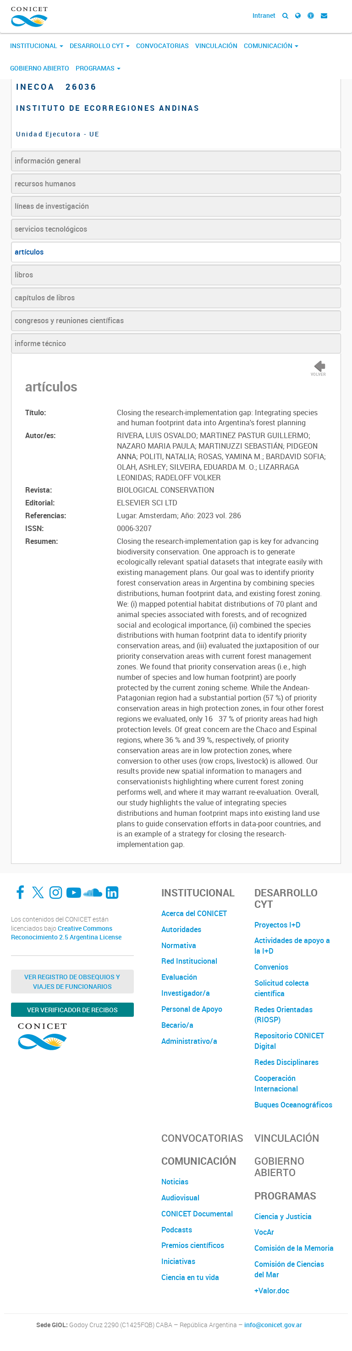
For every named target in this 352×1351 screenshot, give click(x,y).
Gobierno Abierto (39, 68)
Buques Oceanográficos (293, 1105)
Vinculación (216, 45)
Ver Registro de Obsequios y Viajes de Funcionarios (72, 981)
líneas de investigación (52, 206)
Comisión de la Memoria (294, 1248)
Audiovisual (180, 1198)
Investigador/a (185, 993)
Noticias (174, 1182)
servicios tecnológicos (51, 229)
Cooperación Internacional (276, 1083)
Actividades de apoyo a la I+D (292, 945)
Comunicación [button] (271, 45)
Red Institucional (189, 961)
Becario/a (177, 1025)
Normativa (178, 945)
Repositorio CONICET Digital (289, 1041)
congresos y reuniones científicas (69, 320)
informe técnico (40, 343)
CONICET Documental (197, 1214)
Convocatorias (162, 45)
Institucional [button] (36, 45)
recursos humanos (45, 184)
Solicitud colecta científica (281, 988)
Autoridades (181, 929)
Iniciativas (178, 1261)
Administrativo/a (189, 1041)
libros (24, 275)
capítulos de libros (45, 298)
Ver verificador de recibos (72, 1009)
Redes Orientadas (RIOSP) (283, 1014)
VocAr (264, 1232)
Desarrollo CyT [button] (100, 45)
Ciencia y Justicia (283, 1216)
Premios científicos (192, 1245)
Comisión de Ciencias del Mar (289, 1269)
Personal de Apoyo (191, 1009)
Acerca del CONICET (194, 913)
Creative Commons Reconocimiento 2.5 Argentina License (66, 932)
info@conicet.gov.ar (273, 1325)
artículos (29, 252)
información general (48, 161)
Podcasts (176, 1230)
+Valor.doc (271, 1291)
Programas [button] (98, 68)
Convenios (271, 967)
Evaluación (179, 977)
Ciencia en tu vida (190, 1277)
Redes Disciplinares (286, 1062)
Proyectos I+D (277, 925)
